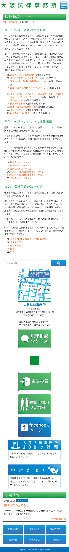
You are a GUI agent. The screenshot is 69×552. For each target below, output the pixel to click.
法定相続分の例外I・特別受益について (28, 81)
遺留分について (17, 110)
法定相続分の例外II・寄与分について (27, 87)
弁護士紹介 (34, 529)
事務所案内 (13, 529)
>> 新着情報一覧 (58, 519)
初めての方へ (56, 529)
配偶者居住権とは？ (19, 113)
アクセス (56, 539)
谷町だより (22, 501)
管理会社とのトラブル (20, 178)
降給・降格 (15, 245)
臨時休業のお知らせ (16, 505)
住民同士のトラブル (19, 165)
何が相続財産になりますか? (23, 78)
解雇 (12, 248)
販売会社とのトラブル (20, 162)
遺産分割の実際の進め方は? (23, 107)
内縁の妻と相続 (17, 103)
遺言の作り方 (16, 100)
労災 (12, 252)
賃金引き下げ (16, 242)
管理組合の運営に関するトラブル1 (26, 172)
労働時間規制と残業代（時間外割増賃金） (30, 239)
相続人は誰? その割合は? (22, 75)
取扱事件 (13, 539)
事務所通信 (34, 539)
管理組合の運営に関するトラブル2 (26, 175)
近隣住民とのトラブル (20, 168)
